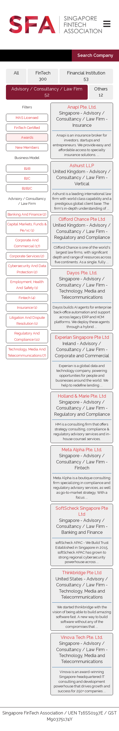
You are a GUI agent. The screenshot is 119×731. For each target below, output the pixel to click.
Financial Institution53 (86, 76)
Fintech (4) (27, 298)
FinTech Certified (27, 128)
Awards (27, 137)
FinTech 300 (42, 76)
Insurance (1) (27, 308)
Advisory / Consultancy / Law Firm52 (46, 92)
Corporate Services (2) (27, 256)
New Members (27, 147)
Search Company (95, 55)
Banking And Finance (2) (27, 214)
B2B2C (27, 188)
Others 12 (101, 92)
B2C (27, 178)
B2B (27, 169)
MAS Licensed (27, 118)
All (16, 76)
